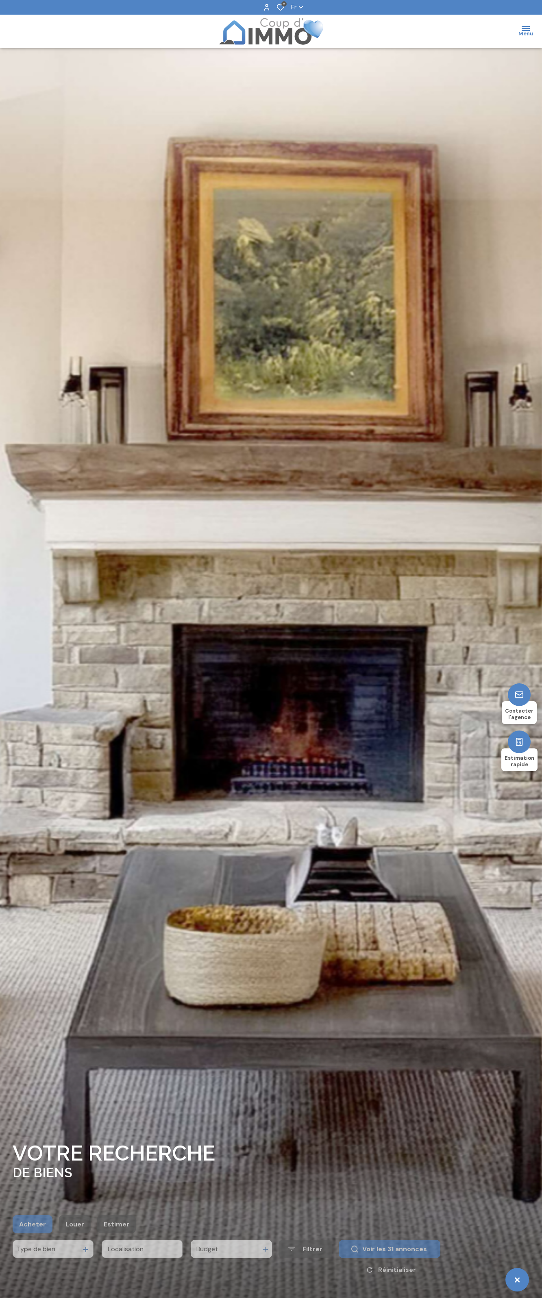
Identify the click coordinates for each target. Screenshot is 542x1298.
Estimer (116, 1237)
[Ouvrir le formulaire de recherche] (305, 1262)
